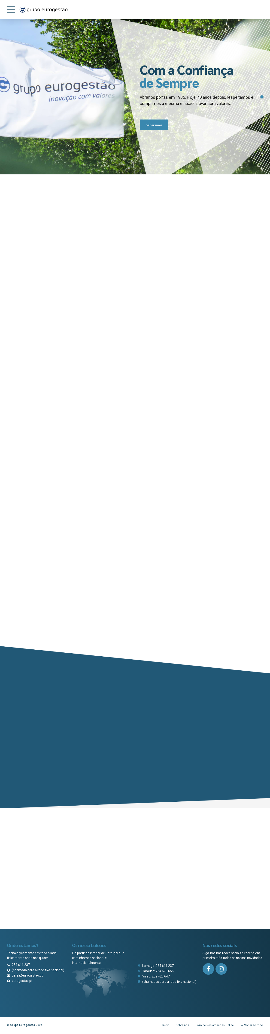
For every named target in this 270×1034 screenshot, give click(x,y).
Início (166, 1026)
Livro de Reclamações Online (215, 1026)
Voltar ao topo (253, 1026)
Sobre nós (182, 1026)
